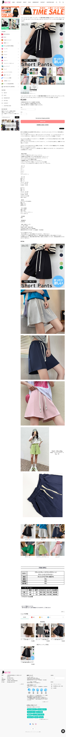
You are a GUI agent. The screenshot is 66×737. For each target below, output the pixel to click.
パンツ (5, 57)
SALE (5, 37)
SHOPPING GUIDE (50, 2)
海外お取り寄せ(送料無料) (9, 86)
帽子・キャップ (7, 75)
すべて (24, 617)
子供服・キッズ (7, 80)
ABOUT (24, 2)
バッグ (5, 69)
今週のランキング (7, 40)
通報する (62, 611)
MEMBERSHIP (36, 2)
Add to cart (42, 121)
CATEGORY (19, 2)
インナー (6, 51)
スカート (6, 60)
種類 (21, 107)
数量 (21, 112)
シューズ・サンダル (8, 72)
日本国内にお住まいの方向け (43, 124)
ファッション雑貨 (7, 77)
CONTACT (42, 2)
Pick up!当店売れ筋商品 (9, 45)
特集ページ (6, 42)
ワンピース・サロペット (9, 63)
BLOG (29, 2)
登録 (17, 117)
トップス (6, 48)
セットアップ (6, 66)
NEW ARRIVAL (7, 34)
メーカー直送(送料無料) (9, 83)
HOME (13, 2)
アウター (6, 54)
